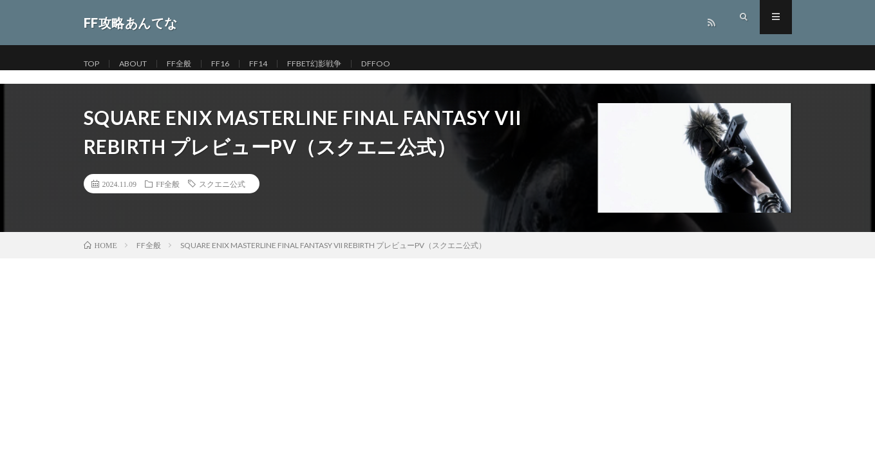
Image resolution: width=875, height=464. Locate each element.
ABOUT (139, 64)
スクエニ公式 (222, 184)
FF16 (232, 64)
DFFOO (399, 64)
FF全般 (189, 64)
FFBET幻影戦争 (332, 64)
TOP (93, 64)
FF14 (271, 64)
